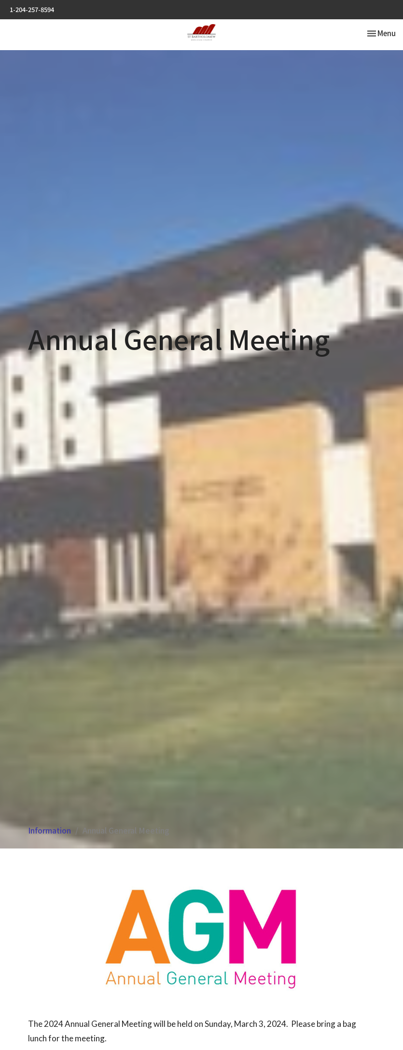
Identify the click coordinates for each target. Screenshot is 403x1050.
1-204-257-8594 (32, 9)
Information (49, 830)
